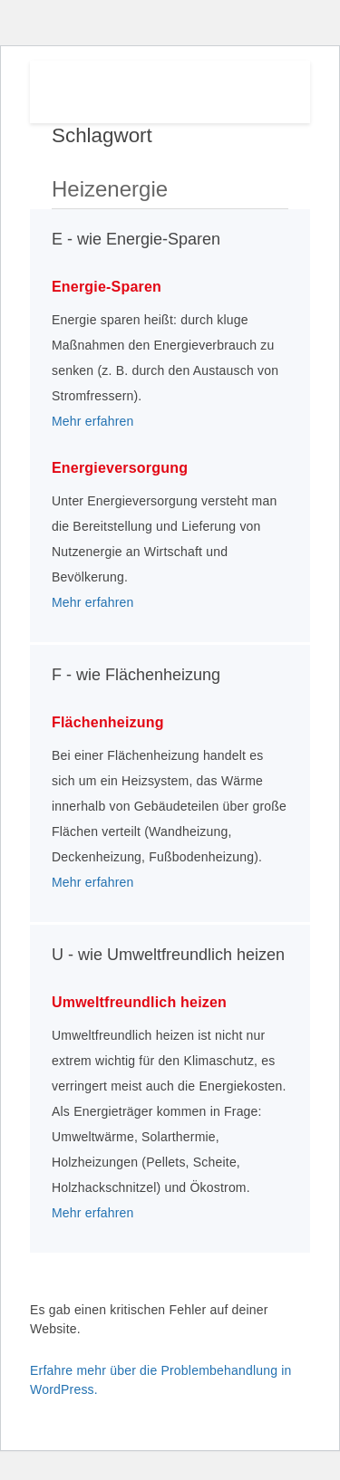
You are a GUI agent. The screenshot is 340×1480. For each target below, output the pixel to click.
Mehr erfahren (93, 421)
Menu (268, 88)
